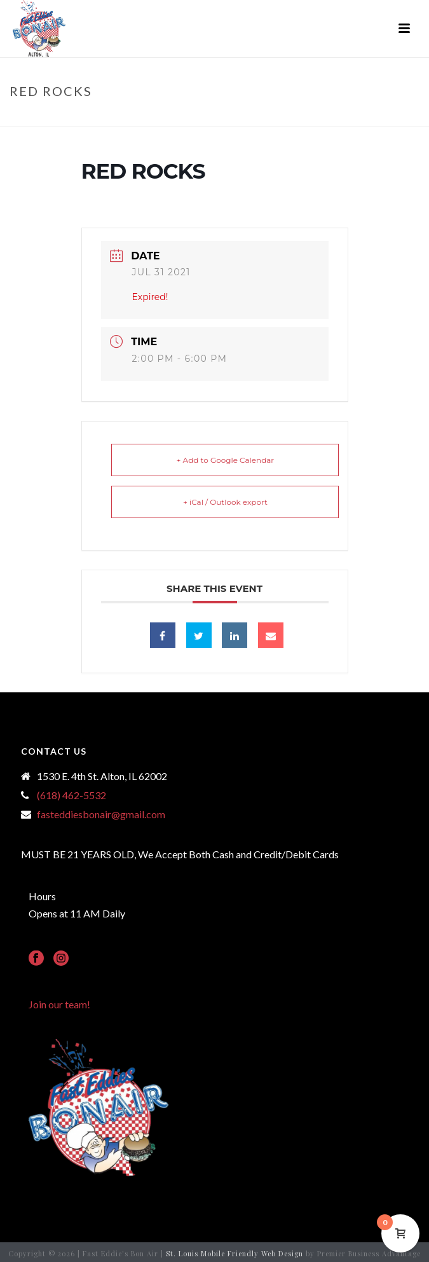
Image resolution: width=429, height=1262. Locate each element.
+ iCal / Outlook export (225, 502)
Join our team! (59, 1004)
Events (205, 117)
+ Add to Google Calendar (226, 460)
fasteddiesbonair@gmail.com (101, 814)
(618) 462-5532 (71, 795)
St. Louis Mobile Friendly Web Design (234, 1253)
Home (170, 117)
